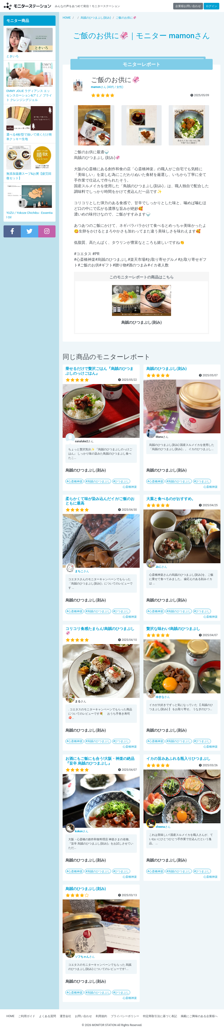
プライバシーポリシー (125, 1016)
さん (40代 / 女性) (107, 87)
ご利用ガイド (26, 1016)
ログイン (211, 6)
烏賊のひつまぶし (98, 481)
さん (82, 571)
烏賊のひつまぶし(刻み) (166, 368)
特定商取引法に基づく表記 (160, 1016)
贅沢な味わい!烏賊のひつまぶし (173, 628)
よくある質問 (47, 1016)
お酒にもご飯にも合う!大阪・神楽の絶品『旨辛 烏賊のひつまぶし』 (99, 760)
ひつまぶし (122, 481)
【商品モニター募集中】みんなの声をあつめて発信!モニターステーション (27, 6)
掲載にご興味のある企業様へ (199, 1016)
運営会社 (65, 1016)
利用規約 (101, 1016)
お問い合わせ (83, 1016)
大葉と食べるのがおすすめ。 (170, 499)
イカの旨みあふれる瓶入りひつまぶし (178, 758)
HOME (10, 1016)
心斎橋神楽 (75, 481)
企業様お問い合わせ (188, 6)
